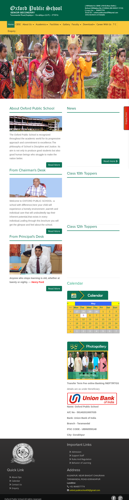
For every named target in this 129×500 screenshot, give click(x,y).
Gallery (66, 24)
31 (116, 327)
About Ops (17, 477)
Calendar (16, 480)
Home (11, 24)
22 (103, 323)
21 (96, 323)
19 (83, 323)
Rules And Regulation (81, 459)
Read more (111, 161)
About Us (28, 24)
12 (83, 319)
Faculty (76, 24)
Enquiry (11, 31)
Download (89, 24)
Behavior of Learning (81, 462)
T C (114, 24)
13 (90, 319)
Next (103, 365)
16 (109, 319)
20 (90, 323)
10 (116, 315)
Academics (42, 24)
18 (77, 323)
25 (77, 327)
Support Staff (78, 455)
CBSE (18, 24)
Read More (54, 164)
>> (70, 307)
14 (96, 319)
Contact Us (17, 484)
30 (96, 311)
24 (116, 323)
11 (77, 319)
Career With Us (103, 24)
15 (103, 319)
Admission (76, 451)
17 (116, 319)
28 (83, 311)
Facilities (55, 24)
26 (83, 327)
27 (77, 311)
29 (90, 311)
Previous (72, 365)
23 (109, 323)
